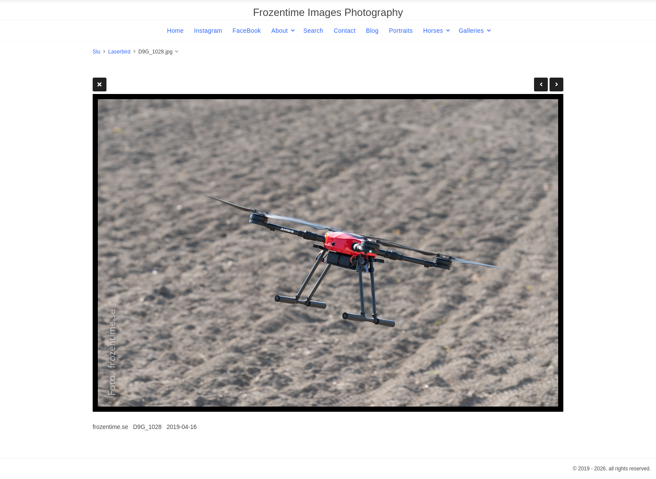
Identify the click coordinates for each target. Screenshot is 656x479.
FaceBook (247, 30)
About (279, 30)
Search (313, 30)
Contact (345, 30)
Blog (372, 30)
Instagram (208, 30)
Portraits (400, 30)
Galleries (471, 30)
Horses (433, 30)
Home (175, 30)
